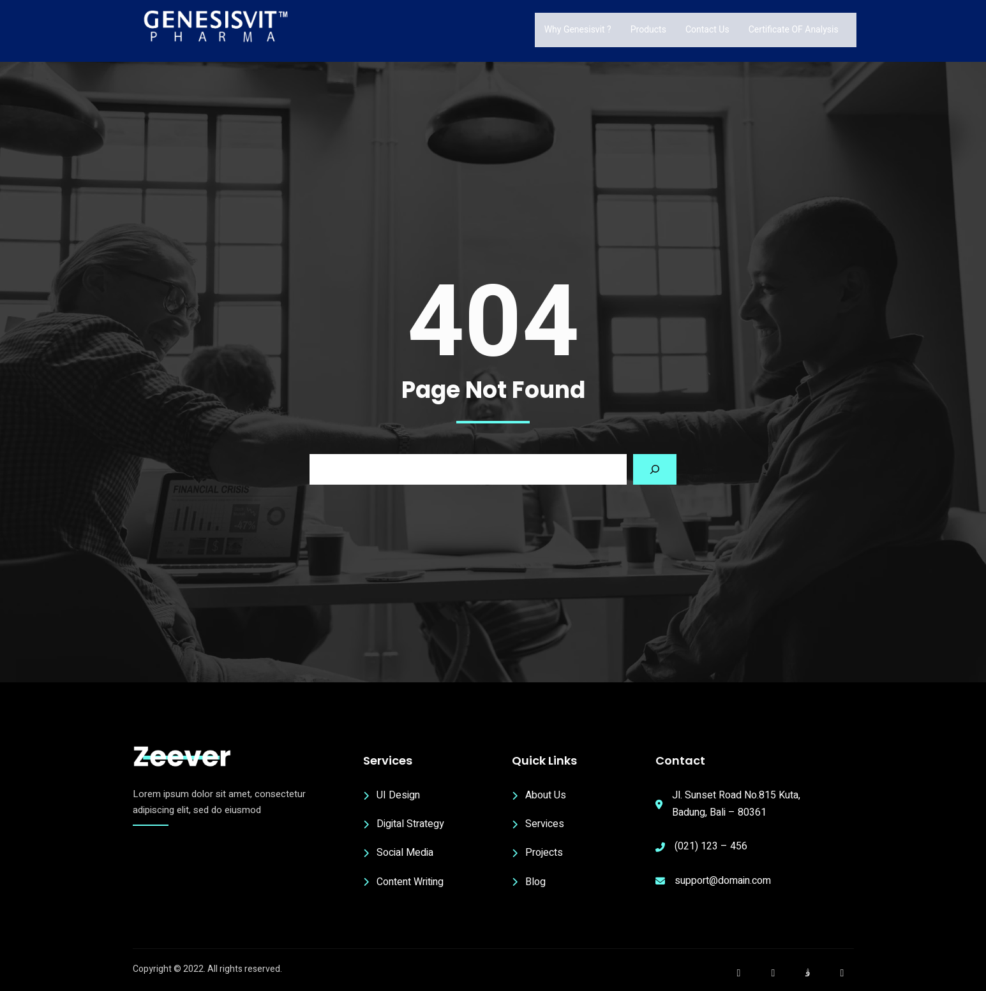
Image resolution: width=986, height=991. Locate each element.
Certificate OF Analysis (794, 29)
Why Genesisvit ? (577, 29)
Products (648, 29)
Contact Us (707, 29)
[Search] (654, 469)
